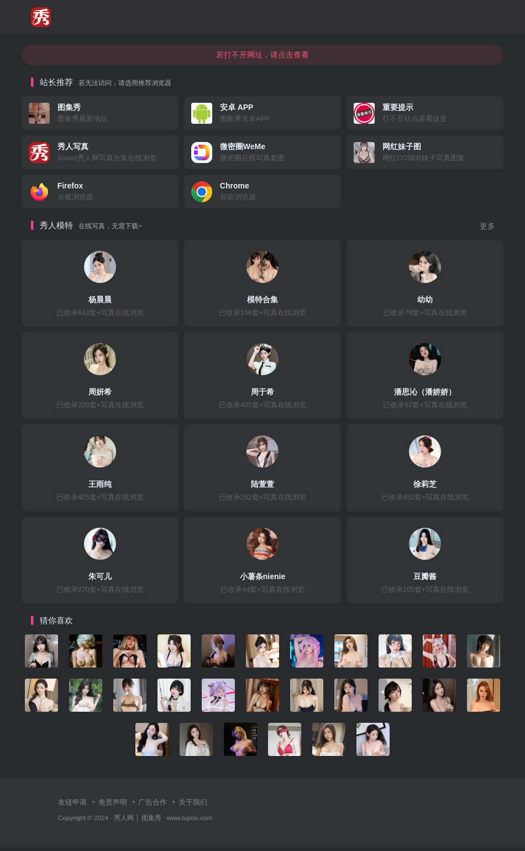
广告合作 (152, 806)
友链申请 (72, 806)
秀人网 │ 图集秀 (137, 820)
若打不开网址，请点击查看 (262, 58)
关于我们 (193, 806)
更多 (487, 230)
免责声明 (112, 806)
